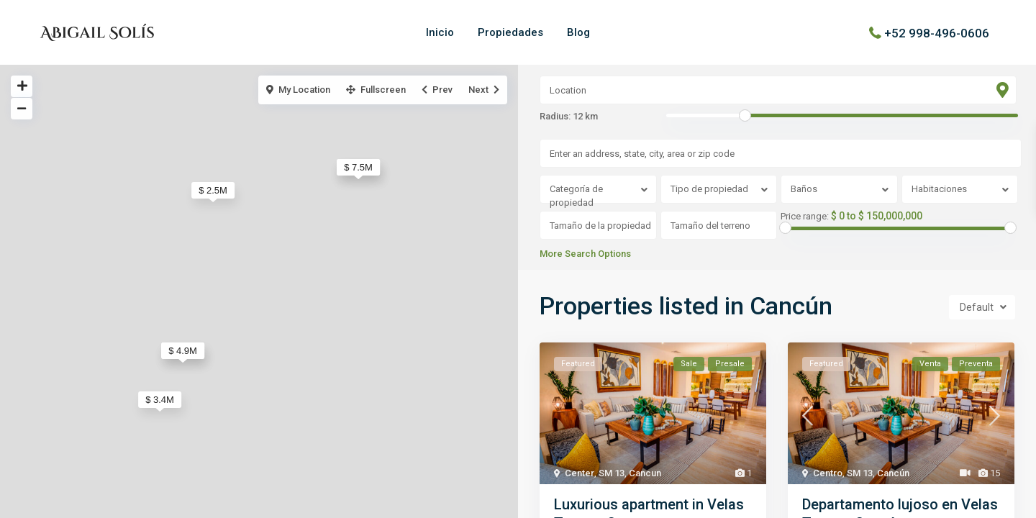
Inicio (440, 32)
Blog (578, 32)
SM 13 (611, 473)
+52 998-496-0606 (936, 32)
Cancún (893, 473)
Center (579, 473)
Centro (827, 473)
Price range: (805, 217)
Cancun (645, 473)
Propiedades (510, 32)
